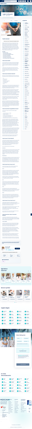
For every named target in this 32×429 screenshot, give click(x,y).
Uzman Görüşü (10, 410)
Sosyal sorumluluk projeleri (17, 408)
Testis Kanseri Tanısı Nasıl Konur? (7, 57)
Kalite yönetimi (16, 410)
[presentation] (28, 271)
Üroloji (3, 281)
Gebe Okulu (16, 411)
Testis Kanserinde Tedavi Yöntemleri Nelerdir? (8, 58)
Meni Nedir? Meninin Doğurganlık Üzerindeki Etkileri (27, 297)
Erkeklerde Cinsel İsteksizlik (4, 297)
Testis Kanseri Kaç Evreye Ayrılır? (7, 56)
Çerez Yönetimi (22, 411)
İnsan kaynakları (16, 401)
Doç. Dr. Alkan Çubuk (13, 280)
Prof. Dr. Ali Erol (8, 279)
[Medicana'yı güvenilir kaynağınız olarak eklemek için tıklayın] (10, 41)
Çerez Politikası (22, 406)
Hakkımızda (9, 401)
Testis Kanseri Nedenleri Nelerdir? (7, 53)
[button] (15, 302)
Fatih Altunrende (18, 256)
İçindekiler (3, 51)
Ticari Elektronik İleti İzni (23, 410)
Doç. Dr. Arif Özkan (18, 280)
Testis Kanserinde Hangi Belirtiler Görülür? (8, 54)
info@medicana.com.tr (5, 412)
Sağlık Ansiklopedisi (8, 15)
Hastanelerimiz (10, 402)
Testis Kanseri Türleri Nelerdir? (6, 55)
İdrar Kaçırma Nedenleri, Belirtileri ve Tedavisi (19, 297)
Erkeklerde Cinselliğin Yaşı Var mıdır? (11, 297)
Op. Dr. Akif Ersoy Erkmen (3, 280)
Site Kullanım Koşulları (23, 402)
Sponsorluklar (16, 412)
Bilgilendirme (20, 355)
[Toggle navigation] (30, 3)
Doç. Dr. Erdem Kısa (28, 280)
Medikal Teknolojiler (10, 409)
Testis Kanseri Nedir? (5, 52)
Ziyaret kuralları (16, 407)
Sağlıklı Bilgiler (9, 408)
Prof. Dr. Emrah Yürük (23, 280)
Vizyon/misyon (16, 402)
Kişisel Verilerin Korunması (22, 405)
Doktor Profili (17, 248)
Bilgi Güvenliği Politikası (23, 403)
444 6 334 (3, 410)
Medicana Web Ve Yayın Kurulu (23, 409)
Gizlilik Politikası (22, 407)
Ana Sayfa (4, 15)
